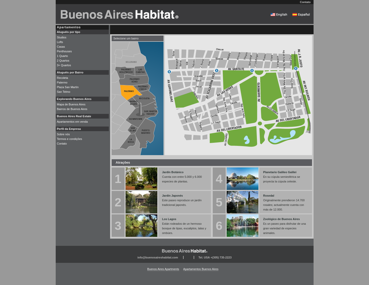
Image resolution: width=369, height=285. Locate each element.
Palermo (62, 82)
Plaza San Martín (68, 87)
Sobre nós (63, 134)
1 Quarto (62, 55)
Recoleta (62, 77)
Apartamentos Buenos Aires (200, 269)
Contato (305, 2)
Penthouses (64, 51)
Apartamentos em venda (72, 121)
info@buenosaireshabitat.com (157, 257)
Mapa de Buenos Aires (71, 104)
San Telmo (63, 91)
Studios (62, 37)
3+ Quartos (64, 65)
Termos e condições (69, 138)
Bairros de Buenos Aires (72, 109)
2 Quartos (63, 60)
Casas (61, 46)
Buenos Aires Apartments (163, 269)
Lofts (60, 42)
